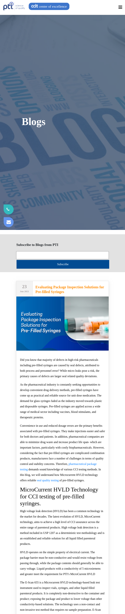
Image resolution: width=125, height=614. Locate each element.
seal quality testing (48, 480)
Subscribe (62, 264)
